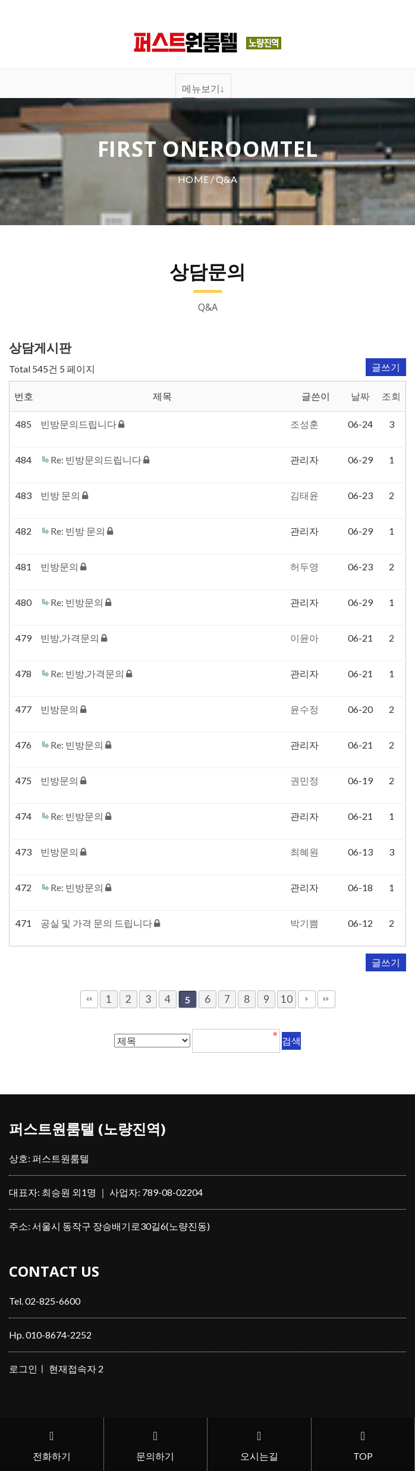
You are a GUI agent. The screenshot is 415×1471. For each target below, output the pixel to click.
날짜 (360, 396)
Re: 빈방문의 (78, 602)
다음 (307, 999)
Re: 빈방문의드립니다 (97, 459)
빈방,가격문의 (70, 637)
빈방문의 (60, 566)
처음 (89, 999)
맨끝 (326, 999)
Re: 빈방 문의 (79, 530)
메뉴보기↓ (203, 93)
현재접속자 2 (76, 1368)
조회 (391, 396)
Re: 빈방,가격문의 (88, 673)
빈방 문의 (61, 495)
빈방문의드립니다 (79, 424)
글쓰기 (386, 367)
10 (287, 999)
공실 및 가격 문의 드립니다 (97, 923)
